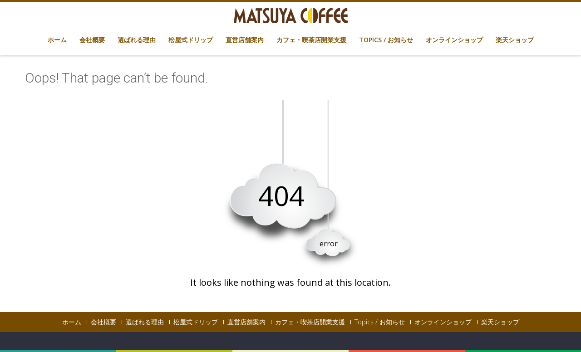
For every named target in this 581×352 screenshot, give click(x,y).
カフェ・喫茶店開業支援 (311, 39)
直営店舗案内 (245, 39)
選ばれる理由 (137, 39)
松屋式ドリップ (190, 39)
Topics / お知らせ (386, 39)
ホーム (57, 39)
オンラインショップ (454, 39)
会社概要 (92, 39)
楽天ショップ (515, 39)
